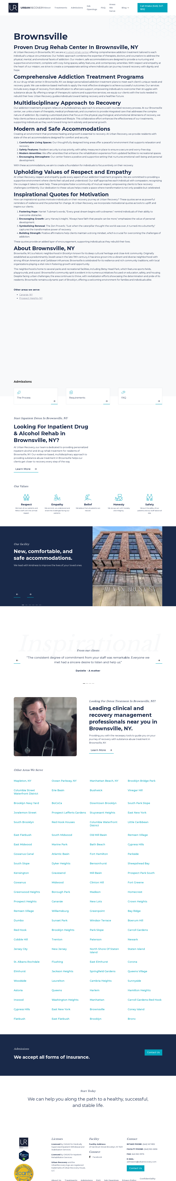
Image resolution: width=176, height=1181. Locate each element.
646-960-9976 (135, 1154)
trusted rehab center (77, 52)
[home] (26, 8)
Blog (124, 7)
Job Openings (92, 8)
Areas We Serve (112, 7)
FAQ (103, 7)
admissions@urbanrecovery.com (141, 1160)
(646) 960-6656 (142, 1149)
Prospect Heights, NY (30, 298)
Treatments (60, 7)
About (47, 7)
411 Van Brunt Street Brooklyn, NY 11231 (106, 1145)
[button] (127, 7)
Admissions (77, 7)
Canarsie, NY (26, 294)
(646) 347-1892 (141, 1144)
